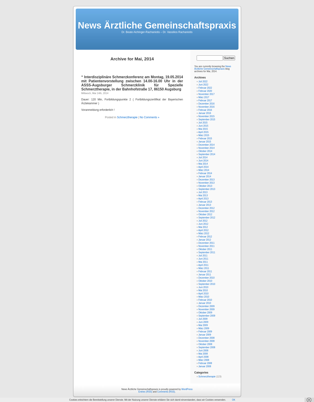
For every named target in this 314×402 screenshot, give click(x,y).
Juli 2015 (203, 122)
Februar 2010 (205, 300)
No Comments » (149, 117)
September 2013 (206, 189)
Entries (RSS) (145, 391)
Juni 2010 (203, 287)
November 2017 (206, 94)
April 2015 (203, 132)
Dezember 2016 (206, 103)
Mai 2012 (203, 227)
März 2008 (203, 360)
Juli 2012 (203, 221)
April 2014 (203, 167)
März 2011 (203, 268)
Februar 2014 (205, 173)
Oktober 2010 (205, 281)
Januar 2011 (204, 274)
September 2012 (206, 217)
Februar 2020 (205, 91)
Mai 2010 (203, 290)
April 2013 (203, 198)
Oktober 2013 (205, 186)
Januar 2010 (204, 303)
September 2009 (206, 316)
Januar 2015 (204, 141)
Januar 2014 (204, 176)
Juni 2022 (203, 84)
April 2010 (203, 293)
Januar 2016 (204, 113)
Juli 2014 (203, 157)
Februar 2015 (205, 138)
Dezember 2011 (206, 243)
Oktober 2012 (205, 214)
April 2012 (203, 230)
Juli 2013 (203, 192)
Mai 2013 (203, 195)
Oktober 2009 (205, 312)
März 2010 (203, 297)
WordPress (186, 389)
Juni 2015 (203, 126)
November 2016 (206, 107)
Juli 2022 (203, 81)
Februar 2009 (205, 331)
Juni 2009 (203, 322)
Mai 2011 (203, 262)
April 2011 (203, 265)
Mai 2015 (203, 129)
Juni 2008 (203, 350)
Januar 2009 (204, 334)
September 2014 (206, 154)
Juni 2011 (203, 259)
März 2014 (203, 170)
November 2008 (206, 341)
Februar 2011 (205, 271)
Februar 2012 (205, 236)
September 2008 (206, 347)
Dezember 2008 (206, 338)
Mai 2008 (203, 353)
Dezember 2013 (206, 179)
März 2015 (203, 135)
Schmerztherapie (127, 117)
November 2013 (206, 183)
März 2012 (203, 233)
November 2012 (206, 211)
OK (233, 400)
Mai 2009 (203, 325)
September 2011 (206, 252)
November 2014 (206, 148)
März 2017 (203, 97)
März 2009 (203, 328)
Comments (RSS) (166, 391)
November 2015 (206, 116)
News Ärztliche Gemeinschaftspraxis (157, 25)
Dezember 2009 (206, 306)
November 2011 (206, 246)
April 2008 (203, 357)
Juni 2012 (203, 224)
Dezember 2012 (206, 208)
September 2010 (206, 284)
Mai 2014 (203, 164)
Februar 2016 (205, 110)
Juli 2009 (203, 319)
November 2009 (206, 309)
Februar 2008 (205, 363)
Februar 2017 (205, 100)
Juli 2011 (203, 255)
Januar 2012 (204, 240)
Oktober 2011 (205, 249)
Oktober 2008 (205, 344)
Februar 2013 (205, 202)
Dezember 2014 (206, 145)
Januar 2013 (204, 205)
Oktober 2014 (205, 151)
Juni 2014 (203, 160)
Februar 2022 (205, 88)
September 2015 (206, 119)
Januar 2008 (204, 366)
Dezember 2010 (206, 278)
